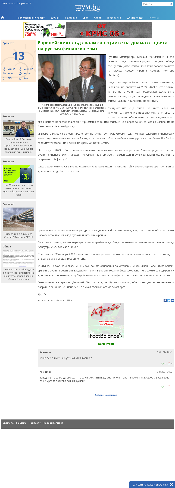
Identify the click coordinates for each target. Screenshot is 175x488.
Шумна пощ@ (135, 17)
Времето (8, 422)
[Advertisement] (17, 97)
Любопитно (114, 17)
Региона (154, 17)
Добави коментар (106, 395)
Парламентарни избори (31, 17)
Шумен (55, 17)
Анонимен (45, 352)
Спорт (97, 17)
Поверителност (53, 422)
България (71, 17)
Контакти (35, 422)
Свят (85, 17)
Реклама (21, 422)
